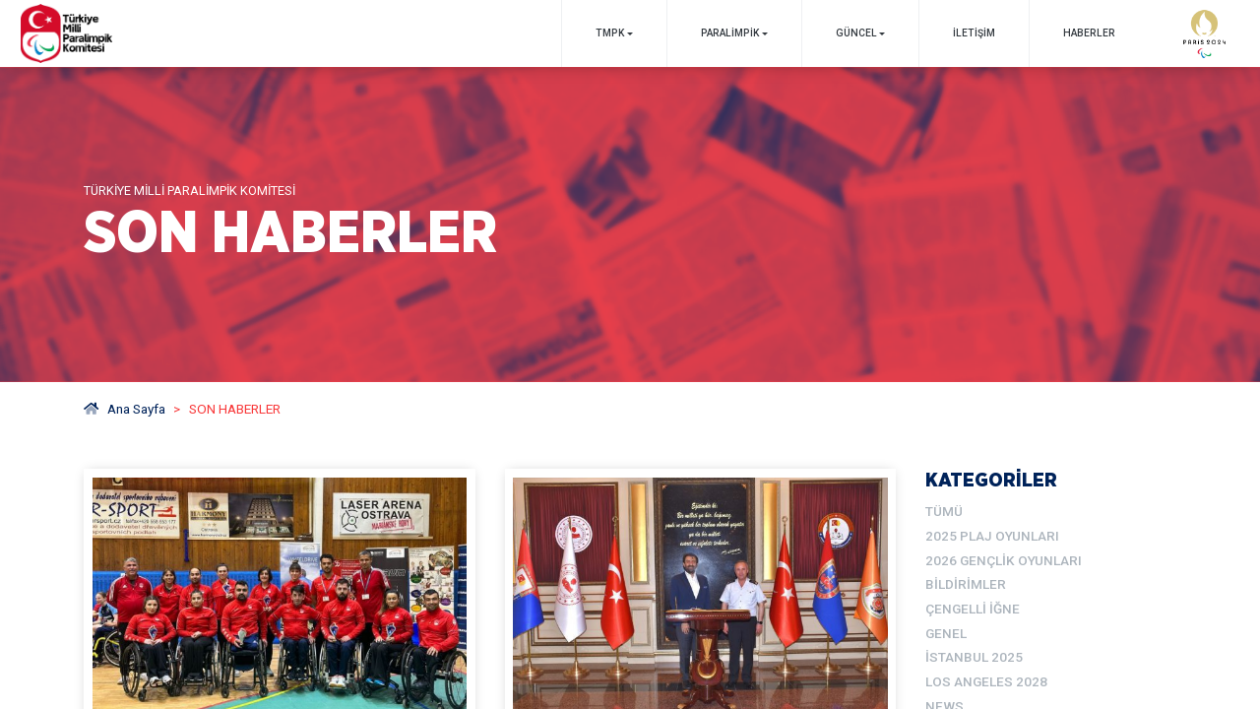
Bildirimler (965, 584)
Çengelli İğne (972, 608)
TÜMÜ (944, 511)
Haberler (1089, 33)
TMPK (610, 33)
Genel (946, 633)
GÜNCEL (856, 33)
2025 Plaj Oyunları (992, 536)
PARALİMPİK (730, 33)
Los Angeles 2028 (986, 681)
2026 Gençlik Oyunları (1003, 560)
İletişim (974, 33)
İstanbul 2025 (974, 657)
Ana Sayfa (124, 409)
